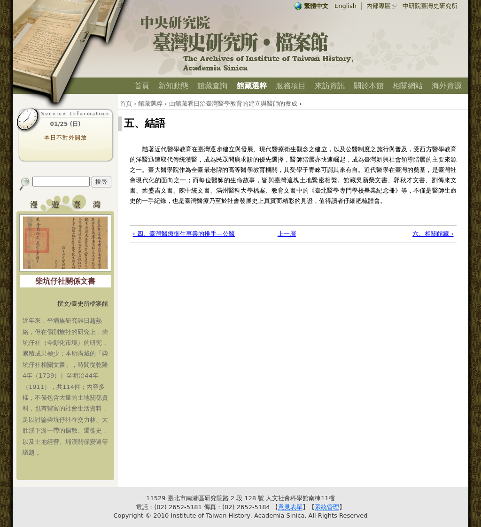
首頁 (141, 85)
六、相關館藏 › (432, 233)
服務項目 (291, 85)
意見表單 (290, 507)
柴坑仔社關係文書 (65, 281)
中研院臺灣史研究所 (430, 5)
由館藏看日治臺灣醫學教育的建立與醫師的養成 (233, 103)
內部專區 (378, 5)
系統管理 (327, 507)
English (345, 5)
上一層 (287, 233)
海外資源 (447, 85)
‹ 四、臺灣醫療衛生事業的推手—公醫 (184, 233)
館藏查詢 (212, 85)
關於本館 (369, 85)
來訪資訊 (330, 85)
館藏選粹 (252, 85)
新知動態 (173, 85)
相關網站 (408, 85)
